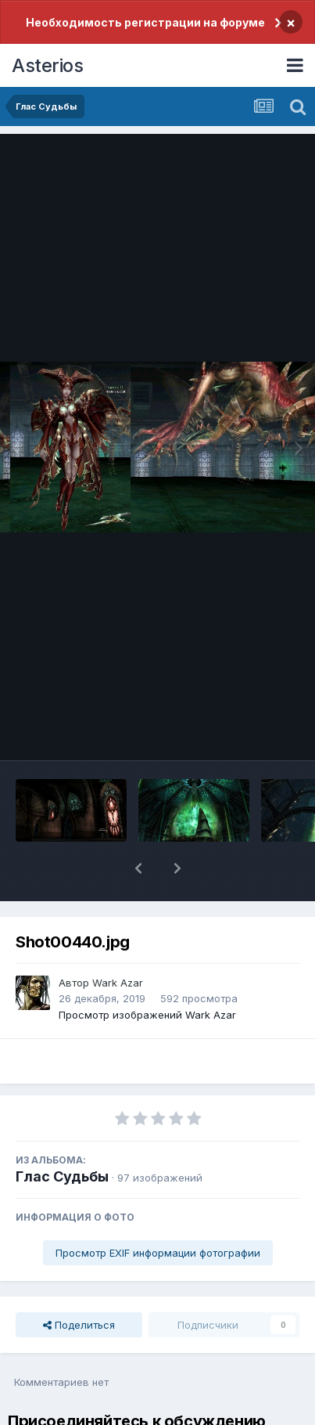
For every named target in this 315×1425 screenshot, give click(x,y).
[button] (138, 868)
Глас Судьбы (62, 1176)
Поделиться (79, 1325)
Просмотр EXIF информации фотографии (157, 1252)
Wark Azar (117, 982)
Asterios (47, 65)
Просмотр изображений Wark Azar (147, 1014)
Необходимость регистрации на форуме (145, 22)
